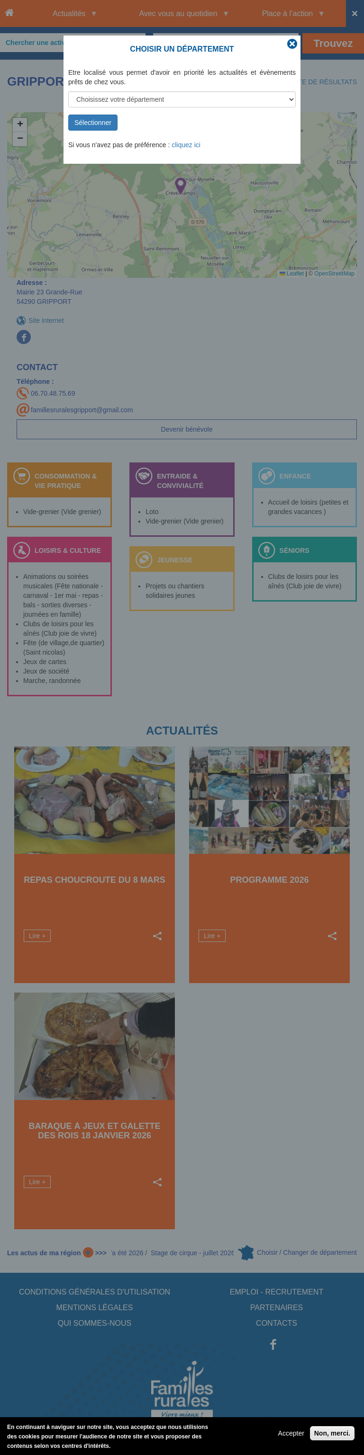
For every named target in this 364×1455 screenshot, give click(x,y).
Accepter (291, 1433)
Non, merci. (332, 1433)
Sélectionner (92, 122)
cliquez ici (186, 145)
